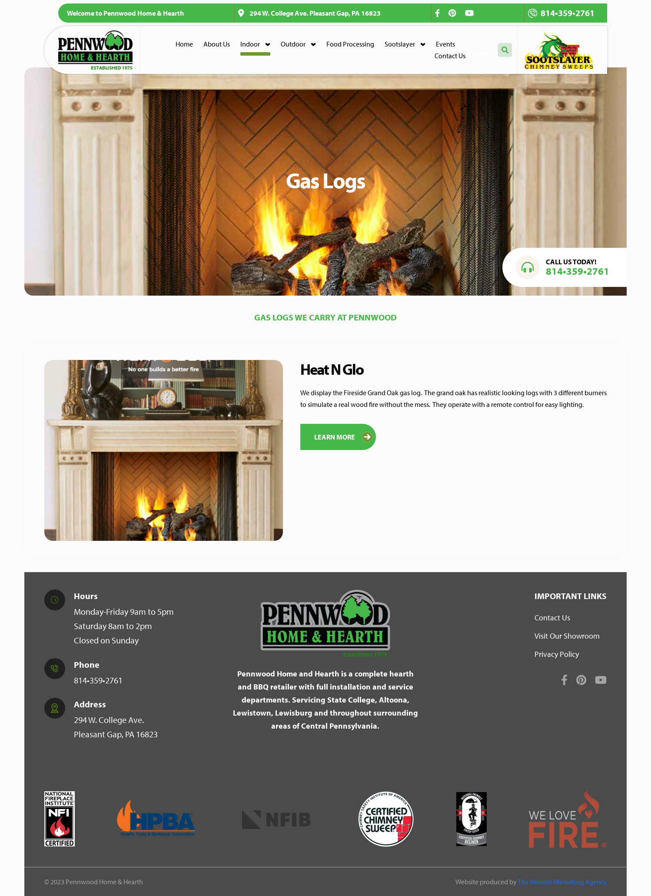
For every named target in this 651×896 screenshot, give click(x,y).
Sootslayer (400, 44)
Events (445, 44)
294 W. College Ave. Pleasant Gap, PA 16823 (309, 13)
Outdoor (293, 44)
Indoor (250, 44)
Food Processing (350, 44)
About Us (216, 44)
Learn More (343, 437)
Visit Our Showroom (567, 636)
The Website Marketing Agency (562, 881)
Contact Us (450, 55)
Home (184, 44)
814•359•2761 (561, 12)
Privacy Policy (557, 654)
